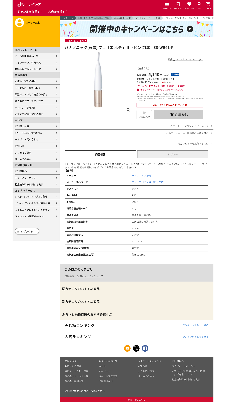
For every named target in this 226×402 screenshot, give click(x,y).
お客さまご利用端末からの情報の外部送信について (188, 373)
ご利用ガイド (22, 126)
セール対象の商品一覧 (26, 56)
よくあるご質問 (23, 152)
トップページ (67, 17)
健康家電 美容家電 (122, 17)
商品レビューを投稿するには (193, 143)
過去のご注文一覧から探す (29, 101)
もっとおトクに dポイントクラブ (32, 209)
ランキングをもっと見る (195, 325)
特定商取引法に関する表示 (29, 184)
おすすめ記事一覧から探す (29, 114)
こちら (101, 391)
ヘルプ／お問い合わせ (26, 139)
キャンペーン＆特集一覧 (28, 62)
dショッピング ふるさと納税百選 (32, 203)
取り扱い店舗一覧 (74, 381)
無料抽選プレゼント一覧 (28, 69)
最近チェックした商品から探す (31, 94)
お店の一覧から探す (25, 81)
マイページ (104, 371)
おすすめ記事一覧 (108, 361)
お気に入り (144, 116)
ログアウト (27, 231)
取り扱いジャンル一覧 (76, 376)
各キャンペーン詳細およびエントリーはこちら (161, 89)
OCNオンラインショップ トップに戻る (188, 126)
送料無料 (69, 276)
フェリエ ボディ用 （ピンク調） (149, 182)
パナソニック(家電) (142, 175)
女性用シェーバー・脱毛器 (147, 17)
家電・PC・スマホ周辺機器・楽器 (93, 17)
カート (102, 366)
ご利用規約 (21, 171)
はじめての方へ (23, 159)
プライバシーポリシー (26, 177)
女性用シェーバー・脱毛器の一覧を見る (187, 133)
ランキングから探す (25, 107)
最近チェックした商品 (76, 371)
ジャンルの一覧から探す (28, 87)
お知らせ (19, 146)
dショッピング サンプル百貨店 (31, 196)
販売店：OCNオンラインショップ (185, 59)
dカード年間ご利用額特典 (28, 132)
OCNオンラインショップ (90, 276)
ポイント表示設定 (108, 376)
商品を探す (70, 361)
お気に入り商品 (73, 366)
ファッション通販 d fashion (29, 216)
